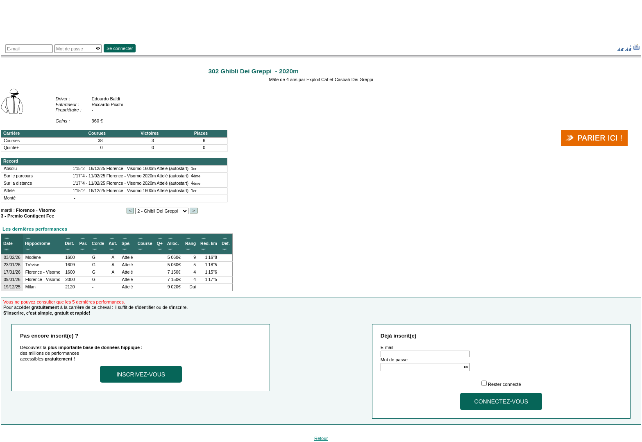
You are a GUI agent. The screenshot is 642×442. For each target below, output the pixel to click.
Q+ (160, 243)
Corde (98, 243)
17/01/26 (12, 272)
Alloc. (173, 243)
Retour (321, 438)
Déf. (226, 243)
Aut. (113, 243)
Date (8, 243)
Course (144, 243)
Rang (190, 243)
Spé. (126, 243)
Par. (83, 243)
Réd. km (208, 243)
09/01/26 (12, 279)
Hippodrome (37, 243)
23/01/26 (12, 265)
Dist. (69, 243)
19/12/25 (12, 287)
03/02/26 (12, 257)
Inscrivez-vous (140, 374)
